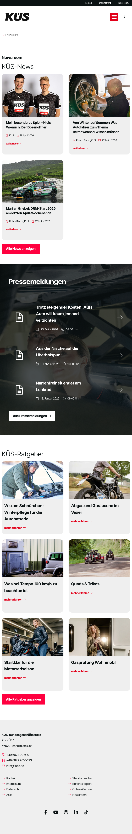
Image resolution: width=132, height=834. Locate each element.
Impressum (123, 3)
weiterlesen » (13, 143)
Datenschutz (105, 3)
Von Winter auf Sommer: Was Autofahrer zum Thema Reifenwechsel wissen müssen (96, 127)
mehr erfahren (15, 528)
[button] (114, 17)
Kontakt (88, 3)
